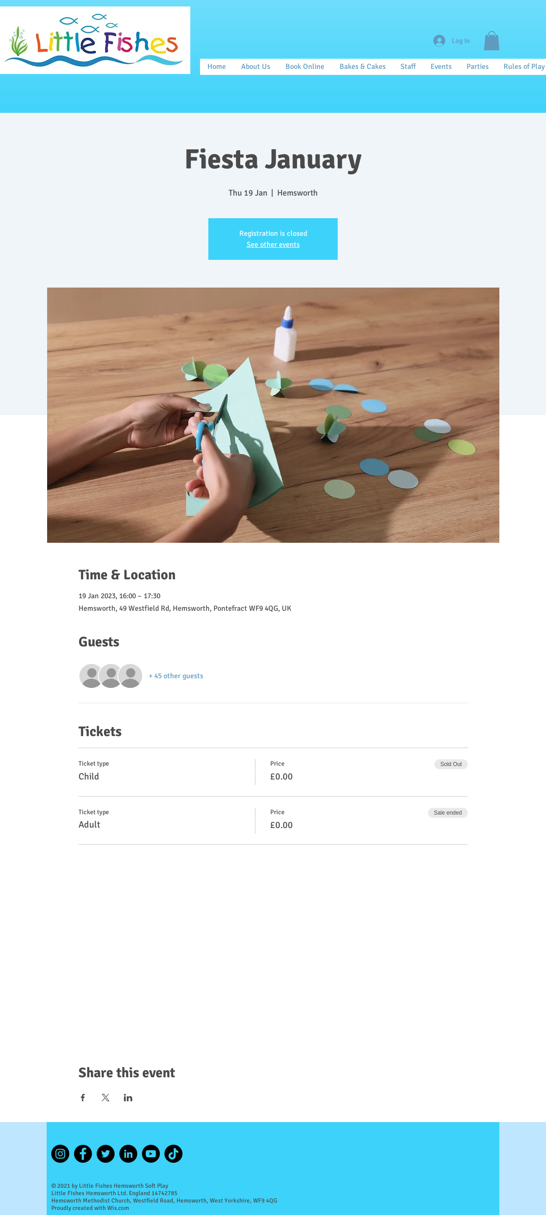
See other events (273, 244)
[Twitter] (106, 1154)
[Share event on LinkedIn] (128, 1097)
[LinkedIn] (128, 1154)
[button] (492, 40)
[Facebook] (83, 1154)
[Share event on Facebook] (83, 1097)
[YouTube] (151, 1154)
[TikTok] (173, 1154)
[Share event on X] (105, 1097)
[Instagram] (60, 1154)
